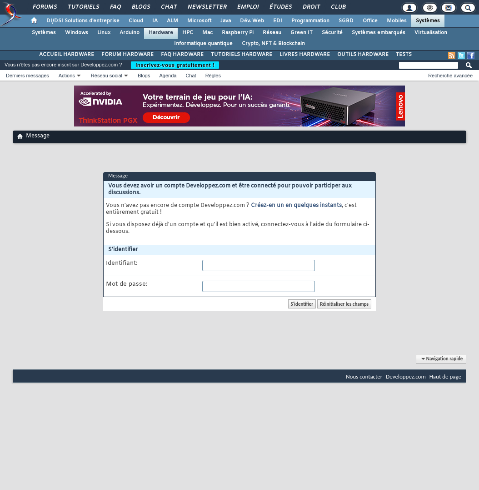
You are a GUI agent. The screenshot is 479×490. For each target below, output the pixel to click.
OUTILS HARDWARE (363, 54)
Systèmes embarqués (378, 33)
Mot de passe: (126, 284)
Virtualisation (430, 33)
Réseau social (106, 75)
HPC (187, 33)
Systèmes (428, 21)
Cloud (136, 21)
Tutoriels (83, 7)
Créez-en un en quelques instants (296, 205)
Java (225, 21)
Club (337, 7)
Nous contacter (364, 376)
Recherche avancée (450, 75)
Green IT (301, 33)
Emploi (247, 7)
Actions (67, 75)
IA (155, 21)
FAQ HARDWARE (182, 54)
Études (280, 7)
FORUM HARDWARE (127, 54)
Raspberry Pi (238, 33)
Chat (168, 7)
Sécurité (332, 33)
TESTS (404, 54)
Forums (44, 7)
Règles (213, 75)
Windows (76, 33)
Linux (103, 33)
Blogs (140, 7)
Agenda (167, 75)
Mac (207, 33)
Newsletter (206, 7)
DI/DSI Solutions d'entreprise (83, 21)
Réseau (272, 33)
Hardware (161, 33)
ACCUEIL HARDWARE (66, 54)
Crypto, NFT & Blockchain (273, 43)
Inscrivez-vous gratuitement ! (175, 65)
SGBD (346, 21)
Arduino (130, 33)
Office (370, 21)
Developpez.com (406, 376)
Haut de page (445, 376)
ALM (172, 21)
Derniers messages (27, 75)
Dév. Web (252, 21)
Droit (310, 7)
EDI (277, 21)
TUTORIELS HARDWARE (241, 54)
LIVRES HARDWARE (304, 54)
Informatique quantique (203, 43)
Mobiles (397, 21)
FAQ (115, 7)
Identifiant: (121, 263)
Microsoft (199, 21)
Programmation (310, 21)
